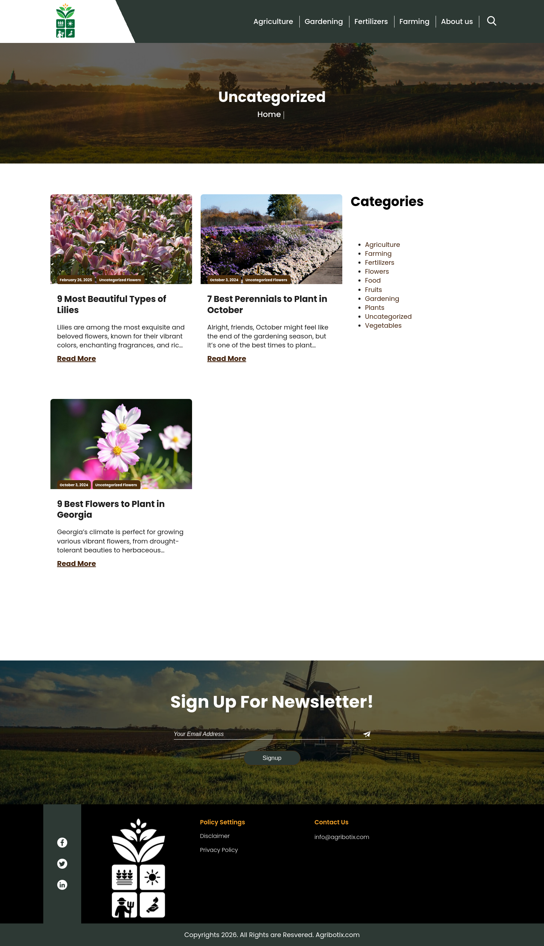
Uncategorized (112, 280)
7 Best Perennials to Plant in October (267, 304)
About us (457, 21)
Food (373, 280)
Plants (375, 307)
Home (269, 114)
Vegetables (383, 325)
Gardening (324, 21)
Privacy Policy (219, 850)
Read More (76, 358)
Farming (415, 21)
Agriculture (273, 21)
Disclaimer (215, 836)
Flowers (134, 280)
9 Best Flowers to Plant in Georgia (111, 509)
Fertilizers (371, 21)
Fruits (373, 289)
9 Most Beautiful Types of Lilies (111, 304)
